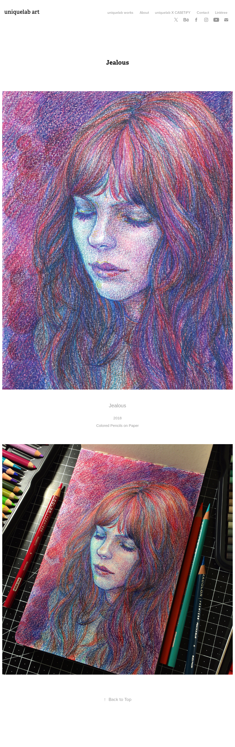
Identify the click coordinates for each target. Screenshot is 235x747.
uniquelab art (22, 11)
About (144, 12)
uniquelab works (120, 12)
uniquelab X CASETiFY (172, 12)
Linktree (221, 12)
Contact (203, 12)
